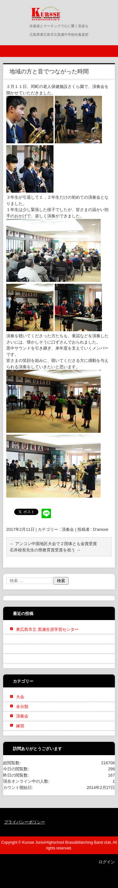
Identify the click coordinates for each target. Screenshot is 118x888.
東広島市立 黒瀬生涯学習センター (47, 629)
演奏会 (68, 529)
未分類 (22, 706)
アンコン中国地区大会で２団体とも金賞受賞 (53, 543)
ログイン (106, 862)
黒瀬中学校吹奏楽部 (42, 24)
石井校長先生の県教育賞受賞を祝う (45, 550)
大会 (20, 696)
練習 (20, 725)
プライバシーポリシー (24, 822)
